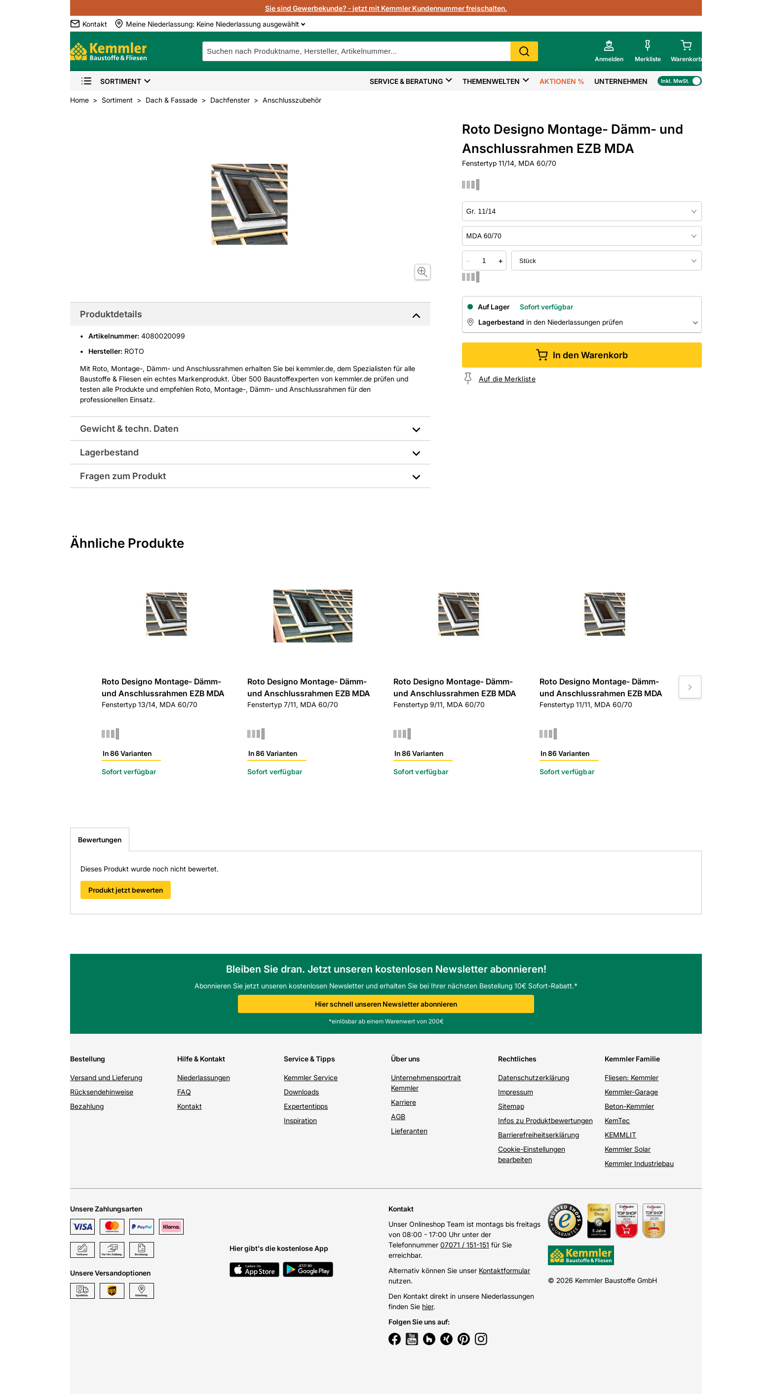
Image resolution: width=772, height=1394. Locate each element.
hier (427, 1306)
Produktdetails (111, 314)
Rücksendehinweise (101, 1092)
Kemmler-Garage (631, 1092)
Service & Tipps (309, 1059)
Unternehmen (621, 81)
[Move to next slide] (690, 687)
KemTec (617, 1120)
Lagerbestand (109, 452)
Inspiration (300, 1120)
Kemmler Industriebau (639, 1163)
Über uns (405, 1059)
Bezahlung (87, 1106)
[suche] (370, 51)
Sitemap (511, 1106)
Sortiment (110, 81)
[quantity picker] (484, 260)
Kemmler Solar (628, 1149)
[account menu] (609, 51)
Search (524, 51)
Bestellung (87, 1059)
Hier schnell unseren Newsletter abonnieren (386, 1004)
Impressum (515, 1092)
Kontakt (189, 1106)
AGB (398, 1116)
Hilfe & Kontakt (201, 1059)
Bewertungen (99, 839)
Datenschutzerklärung (533, 1077)
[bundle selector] (606, 260)
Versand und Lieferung (106, 1077)
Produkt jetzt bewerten (125, 890)
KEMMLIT (620, 1134)
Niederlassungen (203, 1077)
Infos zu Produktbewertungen (545, 1120)
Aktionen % (562, 81)
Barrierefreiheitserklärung (538, 1134)
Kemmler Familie (632, 1059)
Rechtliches (517, 1059)
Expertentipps (306, 1106)
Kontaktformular (504, 1270)
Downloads (301, 1092)
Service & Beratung (406, 81)
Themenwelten (491, 81)
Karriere (403, 1102)
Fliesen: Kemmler (631, 1077)
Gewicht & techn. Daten (129, 428)
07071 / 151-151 (464, 1245)
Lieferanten (409, 1131)
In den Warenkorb (582, 355)
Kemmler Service (311, 1077)
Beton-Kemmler (629, 1106)
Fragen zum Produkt (123, 476)
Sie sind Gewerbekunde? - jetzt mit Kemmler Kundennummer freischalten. (386, 8)
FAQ (184, 1092)
